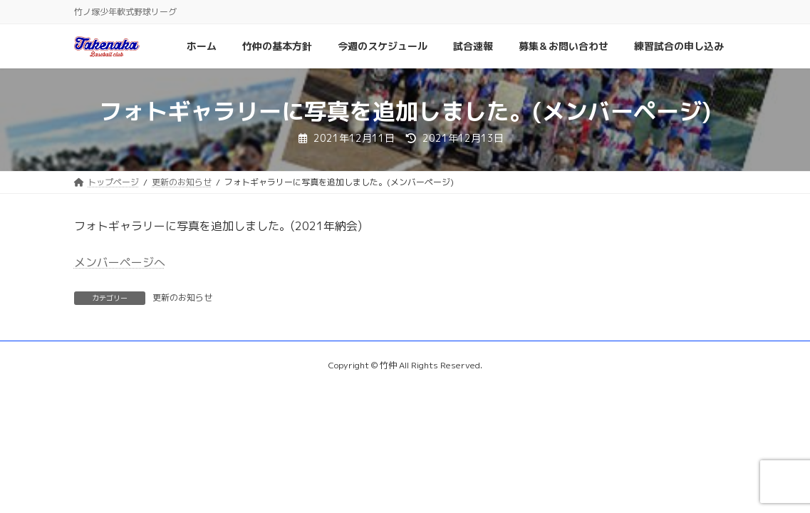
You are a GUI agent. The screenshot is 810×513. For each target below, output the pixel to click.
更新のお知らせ (182, 297)
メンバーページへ (119, 262)
